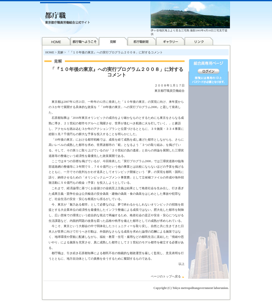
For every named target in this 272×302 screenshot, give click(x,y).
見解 (60, 52)
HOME (49, 52)
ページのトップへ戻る (166, 276)
